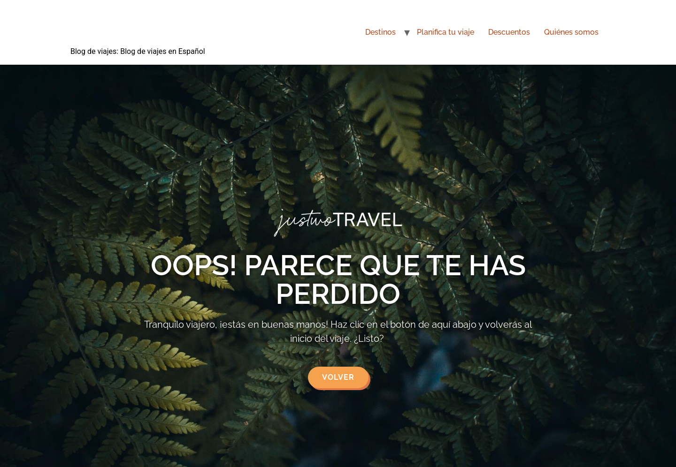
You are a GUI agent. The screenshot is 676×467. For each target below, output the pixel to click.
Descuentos (509, 32)
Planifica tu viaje (445, 32)
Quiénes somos (571, 32)
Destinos (380, 32)
